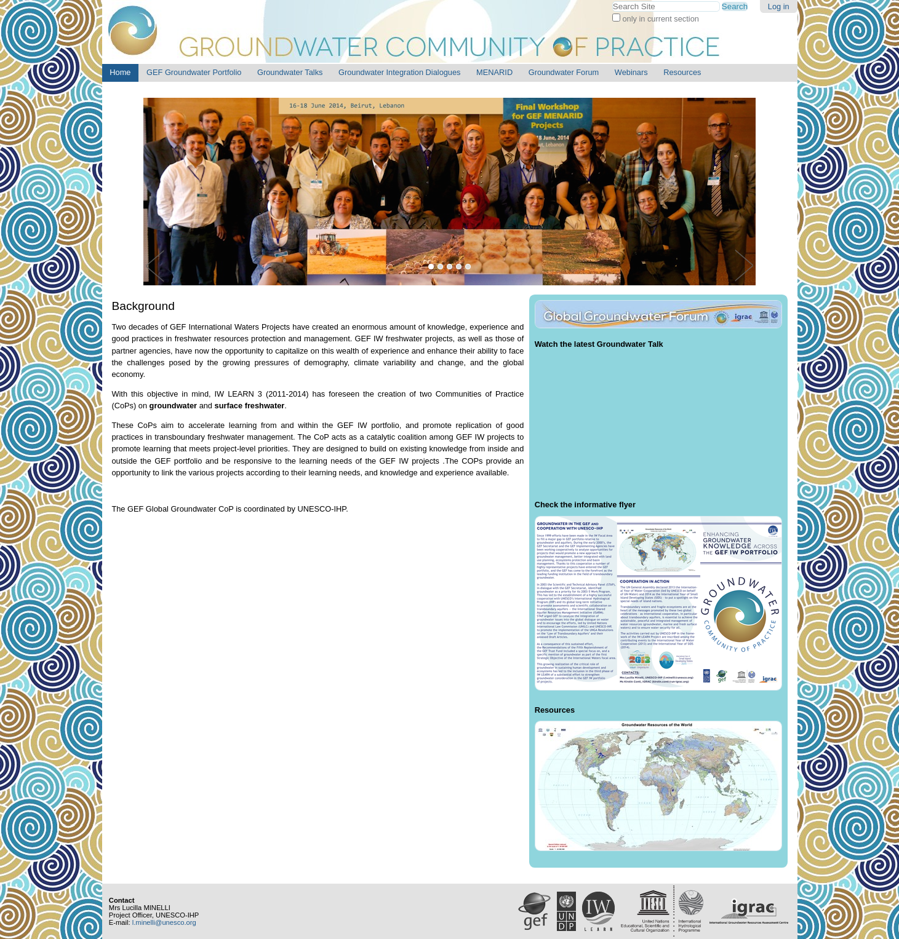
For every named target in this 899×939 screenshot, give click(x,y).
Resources (682, 72)
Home (120, 72)
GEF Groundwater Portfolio (193, 72)
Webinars (631, 72)
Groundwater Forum (564, 72)
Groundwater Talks (289, 72)
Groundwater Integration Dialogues (399, 72)
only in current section (659, 18)
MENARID (494, 72)
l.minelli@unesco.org (164, 922)
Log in (778, 6)
